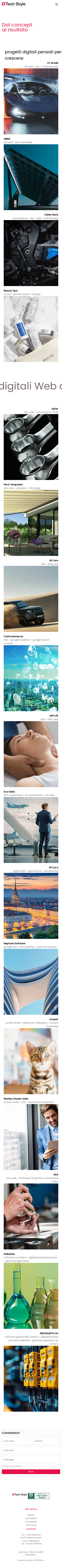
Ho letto (6, 1466)
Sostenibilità (31, 1518)
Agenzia (31, 1515)
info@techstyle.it (34, 1537)
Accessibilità (31, 1521)
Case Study (31, 1525)
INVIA (31, 1471)
